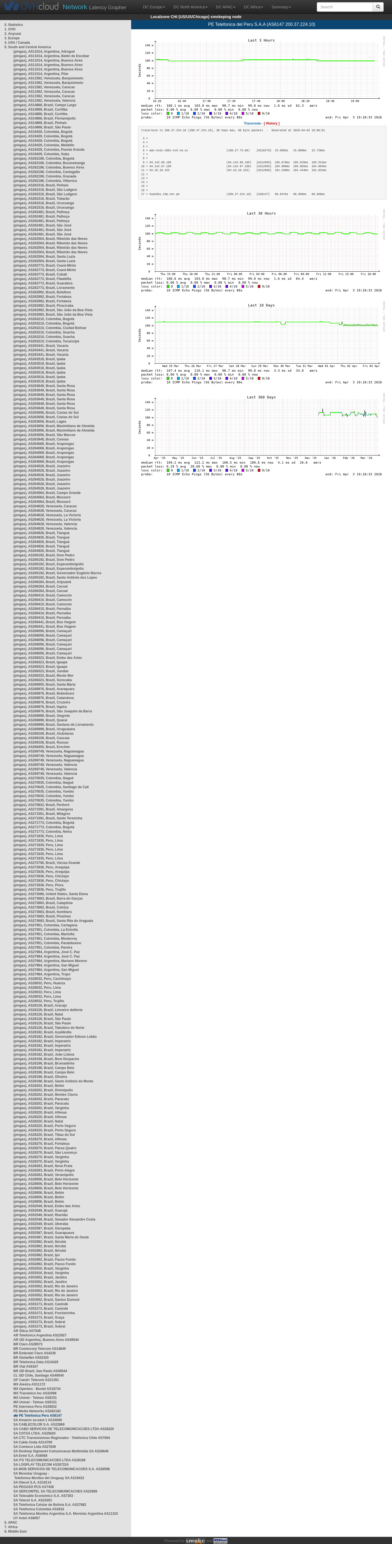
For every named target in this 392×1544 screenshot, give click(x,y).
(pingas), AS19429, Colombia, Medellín (43, 145)
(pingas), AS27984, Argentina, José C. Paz (46, 952)
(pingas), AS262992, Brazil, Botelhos (42, 292)
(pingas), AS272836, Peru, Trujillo (39, 890)
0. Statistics (13, 25)
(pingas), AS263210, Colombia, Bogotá (43, 319)
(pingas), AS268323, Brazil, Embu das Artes (47, 658)
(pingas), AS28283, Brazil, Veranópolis (43, 1175)
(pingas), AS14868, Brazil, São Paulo (42, 127)
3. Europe (12, 38)
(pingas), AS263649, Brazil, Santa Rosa (44, 386)
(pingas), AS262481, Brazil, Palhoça (41, 212)
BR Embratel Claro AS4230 (34, 1353)
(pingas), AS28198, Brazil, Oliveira (40, 1077)
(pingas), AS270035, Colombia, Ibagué (43, 778)
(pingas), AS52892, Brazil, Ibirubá (39, 1242)
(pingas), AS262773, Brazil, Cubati (40, 274)
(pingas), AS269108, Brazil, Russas (40, 742)
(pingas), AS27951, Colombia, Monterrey (45, 939)
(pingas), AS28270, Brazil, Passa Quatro (44, 1148)
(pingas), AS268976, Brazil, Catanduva (43, 698)
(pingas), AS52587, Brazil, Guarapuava (43, 1233)
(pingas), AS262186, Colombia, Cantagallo (46, 172)
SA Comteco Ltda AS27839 (34, 1447)
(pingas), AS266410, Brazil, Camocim (42, 595)
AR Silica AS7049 (27, 1331)
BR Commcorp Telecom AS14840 (39, 1349)
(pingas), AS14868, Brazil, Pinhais (40, 123)
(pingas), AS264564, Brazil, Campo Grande (47, 493)
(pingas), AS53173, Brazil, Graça (38, 1317)
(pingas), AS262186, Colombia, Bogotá (43, 158)
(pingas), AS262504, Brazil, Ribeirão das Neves (50, 239)
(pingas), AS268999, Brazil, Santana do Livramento (53, 725)
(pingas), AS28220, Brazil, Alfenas (40, 1112)
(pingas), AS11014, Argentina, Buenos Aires (48, 60)
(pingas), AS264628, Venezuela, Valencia (45, 524)
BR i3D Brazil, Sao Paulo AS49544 (40, 1371)
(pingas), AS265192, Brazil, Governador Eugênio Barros (57, 573)
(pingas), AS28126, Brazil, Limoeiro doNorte (48, 1010)
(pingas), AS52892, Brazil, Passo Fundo (44, 1259)
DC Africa (253, 7)
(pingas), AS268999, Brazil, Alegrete (41, 716)
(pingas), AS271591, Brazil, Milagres (41, 814)
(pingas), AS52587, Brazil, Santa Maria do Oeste (51, 1237)
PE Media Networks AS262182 (37, 1411)
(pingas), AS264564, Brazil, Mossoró (42, 497)
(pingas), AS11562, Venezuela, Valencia (44, 101)
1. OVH (9, 29)
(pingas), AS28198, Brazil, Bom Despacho (46, 1059)
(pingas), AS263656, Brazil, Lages (39, 421)
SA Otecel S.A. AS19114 (32, 1482)
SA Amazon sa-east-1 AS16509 (37, 1420)
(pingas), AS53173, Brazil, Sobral (39, 1322)
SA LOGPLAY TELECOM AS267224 (40, 1465)
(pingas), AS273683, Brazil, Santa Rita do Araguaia (53, 921)
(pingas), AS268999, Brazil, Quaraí (40, 720)
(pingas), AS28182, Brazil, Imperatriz (42, 1041)
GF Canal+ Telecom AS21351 (36, 1380)
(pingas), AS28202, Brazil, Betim (38, 1086)
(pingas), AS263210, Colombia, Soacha (44, 332)
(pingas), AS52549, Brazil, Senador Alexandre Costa (54, 1219)
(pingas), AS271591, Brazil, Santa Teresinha (47, 818)
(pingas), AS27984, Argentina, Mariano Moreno (50, 961)
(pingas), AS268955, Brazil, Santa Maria (44, 684)
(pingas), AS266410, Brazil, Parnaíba (42, 609)
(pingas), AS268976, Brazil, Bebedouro (43, 693)
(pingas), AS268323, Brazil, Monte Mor (43, 676)
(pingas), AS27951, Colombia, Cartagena (45, 925)
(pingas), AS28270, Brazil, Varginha (41, 1157)
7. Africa (11, 1527)
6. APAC (10, 1522)
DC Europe (154, 7)
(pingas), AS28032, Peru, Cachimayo (42, 979)
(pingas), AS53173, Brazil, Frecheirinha (44, 1313)
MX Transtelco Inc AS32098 (35, 1393)
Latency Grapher (94, 7)
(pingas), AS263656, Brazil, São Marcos (44, 435)
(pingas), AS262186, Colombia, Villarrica (45, 181)
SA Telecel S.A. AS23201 (32, 1500)
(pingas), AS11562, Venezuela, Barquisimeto (48, 78)
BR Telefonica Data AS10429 (35, 1362)
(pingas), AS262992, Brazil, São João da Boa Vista (52, 310)
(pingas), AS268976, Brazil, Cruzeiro (41, 702)
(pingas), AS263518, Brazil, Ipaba (39, 359)
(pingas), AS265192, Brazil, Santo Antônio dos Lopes (55, 577)
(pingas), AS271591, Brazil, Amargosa (43, 809)
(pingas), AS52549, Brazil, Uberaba (40, 1224)
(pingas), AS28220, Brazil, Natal (38, 1121)
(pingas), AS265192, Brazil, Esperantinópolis (48, 564)
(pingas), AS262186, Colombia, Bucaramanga (49, 163)
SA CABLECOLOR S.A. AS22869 (39, 1424)
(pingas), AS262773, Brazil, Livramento (44, 288)
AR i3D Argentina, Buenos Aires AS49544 (46, 1340)
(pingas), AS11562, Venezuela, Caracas (44, 87)
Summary (281, 7)
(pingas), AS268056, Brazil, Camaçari (42, 631)
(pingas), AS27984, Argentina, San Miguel (46, 965)
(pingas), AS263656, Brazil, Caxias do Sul (46, 413)
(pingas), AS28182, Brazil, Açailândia (42, 1032)
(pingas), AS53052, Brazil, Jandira (40, 1277)
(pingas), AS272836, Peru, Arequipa (41, 867)
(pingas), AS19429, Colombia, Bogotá (42, 132)
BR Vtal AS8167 (25, 1366)
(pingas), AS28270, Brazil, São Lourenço (45, 1153)
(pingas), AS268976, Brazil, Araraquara (43, 689)
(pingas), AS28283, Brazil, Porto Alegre (44, 1170)
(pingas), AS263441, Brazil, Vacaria (40, 346)
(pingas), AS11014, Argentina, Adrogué (44, 51)
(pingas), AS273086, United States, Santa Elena (50, 894)
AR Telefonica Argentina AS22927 (40, 1335)
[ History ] (272, 123)
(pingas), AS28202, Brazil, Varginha (41, 1108)
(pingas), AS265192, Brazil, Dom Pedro (44, 555)
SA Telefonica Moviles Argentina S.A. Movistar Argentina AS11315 (65, 1514)
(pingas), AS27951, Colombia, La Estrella (45, 930)
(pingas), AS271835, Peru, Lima (38, 836)
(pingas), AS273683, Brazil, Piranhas (42, 916)
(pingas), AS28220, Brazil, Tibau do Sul (44, 1135)
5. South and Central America (27, 47)
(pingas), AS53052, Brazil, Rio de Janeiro (45, 1286)
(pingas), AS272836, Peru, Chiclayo (41, 876)
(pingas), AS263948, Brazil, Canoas (41, 439)
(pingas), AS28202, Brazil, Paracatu (41, 1099)
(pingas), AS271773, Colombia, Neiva (42, 832)
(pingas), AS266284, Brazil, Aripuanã (42, 582)
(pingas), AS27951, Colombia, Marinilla (44, 934)
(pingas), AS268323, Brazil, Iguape (40, 662)
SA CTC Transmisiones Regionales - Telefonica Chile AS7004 (61, 1438)
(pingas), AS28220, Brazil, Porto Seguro (44, 1126)
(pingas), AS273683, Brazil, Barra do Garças (48, 898)
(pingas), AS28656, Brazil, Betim (38, 1193)
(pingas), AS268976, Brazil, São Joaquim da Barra (52, 711)
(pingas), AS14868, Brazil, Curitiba (40, 109)
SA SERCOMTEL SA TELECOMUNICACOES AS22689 (55, 1491)
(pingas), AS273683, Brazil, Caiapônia (43, 903)
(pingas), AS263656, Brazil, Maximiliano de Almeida (53, 426)
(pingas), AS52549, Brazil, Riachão (40, 1215)
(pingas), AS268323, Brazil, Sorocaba (42, 680)
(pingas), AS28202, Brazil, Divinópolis (43, 1090)
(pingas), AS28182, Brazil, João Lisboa (43, 1054)
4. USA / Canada (17, 43)
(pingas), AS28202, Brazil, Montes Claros (45, 1095)
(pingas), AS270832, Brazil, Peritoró (41, 805)
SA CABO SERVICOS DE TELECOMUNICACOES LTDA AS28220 (63, 1429)
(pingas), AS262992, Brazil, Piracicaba (43, 306)
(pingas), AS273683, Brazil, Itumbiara (42, 912)
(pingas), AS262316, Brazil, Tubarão (41, 199)
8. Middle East (15, 1531)
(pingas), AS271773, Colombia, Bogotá (43, 823)
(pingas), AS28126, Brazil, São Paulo (42, 1019)
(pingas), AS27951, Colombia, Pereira (42, 947)
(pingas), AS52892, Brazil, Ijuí (36, 1255)
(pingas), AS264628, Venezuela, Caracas (45, 506)
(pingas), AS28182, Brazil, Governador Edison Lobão (55, 1037)
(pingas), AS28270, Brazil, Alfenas (40, 1139)
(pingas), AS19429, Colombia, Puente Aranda (48, 150)
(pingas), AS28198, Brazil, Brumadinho (44, 1063)
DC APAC (226, 7)
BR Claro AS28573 (27, 1344)
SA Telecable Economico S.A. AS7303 (43, 1496)
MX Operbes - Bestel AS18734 (37, 1389)
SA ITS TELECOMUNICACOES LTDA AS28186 (49, 1460)
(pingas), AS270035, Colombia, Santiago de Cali (51, 787)
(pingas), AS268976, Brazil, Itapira (40, 707)
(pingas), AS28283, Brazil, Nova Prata (42, 1166)
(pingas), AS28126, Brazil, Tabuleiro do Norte (48, 1028)
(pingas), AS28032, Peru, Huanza (39, 983)
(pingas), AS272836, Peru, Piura (38, 885)
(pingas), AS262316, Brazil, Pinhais (40, 185)
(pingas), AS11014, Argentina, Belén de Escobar (51, 56)
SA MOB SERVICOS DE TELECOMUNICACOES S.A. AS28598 (61, 1469)
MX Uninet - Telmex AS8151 (35, 1398)
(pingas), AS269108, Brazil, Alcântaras (43, 734)
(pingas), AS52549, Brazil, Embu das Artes (46, 1206)
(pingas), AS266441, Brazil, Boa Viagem (44, 622)
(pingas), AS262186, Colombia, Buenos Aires (48, 167)
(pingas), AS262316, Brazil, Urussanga (43, 203)
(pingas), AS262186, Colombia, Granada (44, 176)
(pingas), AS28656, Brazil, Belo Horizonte (46, 1179)
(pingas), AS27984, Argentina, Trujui (41, 974)
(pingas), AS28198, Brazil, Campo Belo (43, 1068)
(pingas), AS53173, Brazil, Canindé (40, 1304)
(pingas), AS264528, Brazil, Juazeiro (41, 466)
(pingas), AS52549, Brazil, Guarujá (40, 1210)
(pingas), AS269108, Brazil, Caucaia (41, 738)
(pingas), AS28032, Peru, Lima (37, 988)
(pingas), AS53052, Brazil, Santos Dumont (46, 1300)
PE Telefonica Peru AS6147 (40, 1416)
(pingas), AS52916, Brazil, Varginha (41, 1268)
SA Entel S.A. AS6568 (30, 1456)
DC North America (190, 7)
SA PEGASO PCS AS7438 (33, 1487)
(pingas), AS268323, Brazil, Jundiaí (40, 671)
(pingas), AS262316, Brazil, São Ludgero (45, 190)
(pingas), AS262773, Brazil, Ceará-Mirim (44, 265)
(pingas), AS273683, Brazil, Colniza (40, 907)
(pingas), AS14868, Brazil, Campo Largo (44, 105)
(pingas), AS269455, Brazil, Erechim (41, 747)
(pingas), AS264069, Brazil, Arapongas (43, 444)
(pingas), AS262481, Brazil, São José (42, 225)
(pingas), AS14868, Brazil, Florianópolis (44, 118)
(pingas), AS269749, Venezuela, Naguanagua (48, 751)
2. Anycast (12, 34)
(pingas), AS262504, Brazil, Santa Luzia (44, 257)
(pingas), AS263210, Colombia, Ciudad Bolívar (49, 328)
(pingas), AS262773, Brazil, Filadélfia (42, 279)
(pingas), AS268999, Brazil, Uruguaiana (44, 729)
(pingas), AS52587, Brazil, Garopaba (41, 1228)
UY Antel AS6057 (26, 1518)
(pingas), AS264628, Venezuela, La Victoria (47, 515)
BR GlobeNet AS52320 (31, 1358)
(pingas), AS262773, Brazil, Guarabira (42, 283)
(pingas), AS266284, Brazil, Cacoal (40, 586)
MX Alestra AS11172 (29, 1384)
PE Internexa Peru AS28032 (35, 1407)
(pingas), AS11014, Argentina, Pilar (40, 74)
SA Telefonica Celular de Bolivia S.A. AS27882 (49, 1505)
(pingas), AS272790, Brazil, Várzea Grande (46, 863)
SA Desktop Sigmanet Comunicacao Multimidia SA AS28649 (60, 1451)
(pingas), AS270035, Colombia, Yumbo (43, 791)
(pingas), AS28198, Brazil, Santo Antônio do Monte (53, 1081)
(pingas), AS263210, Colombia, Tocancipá (46, 341)
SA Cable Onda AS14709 (32, 1442)
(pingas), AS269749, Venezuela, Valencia (45, 765)
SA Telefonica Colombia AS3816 (38, 1509)
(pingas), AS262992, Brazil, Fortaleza (42, 297)
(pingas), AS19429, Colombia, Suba (41, 154)
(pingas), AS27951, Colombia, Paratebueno (47, 943)
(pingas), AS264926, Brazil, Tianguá (41, 533)
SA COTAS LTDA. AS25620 (34, 1433)
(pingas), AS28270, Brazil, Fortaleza (41, 1144)
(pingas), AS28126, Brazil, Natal (38, 1014)
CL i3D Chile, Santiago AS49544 (38, 1375)
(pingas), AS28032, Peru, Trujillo (38, 1001)
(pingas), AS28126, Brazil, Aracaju (40, 1005)
